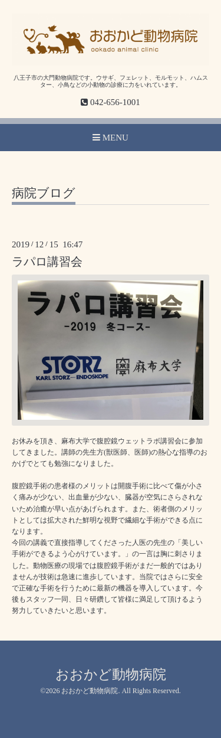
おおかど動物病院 (110, 674)
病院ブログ (43, 193)
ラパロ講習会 (47, 262)
